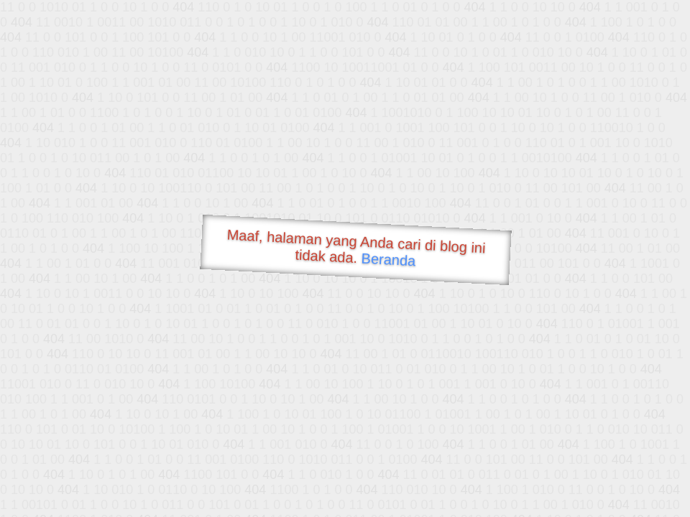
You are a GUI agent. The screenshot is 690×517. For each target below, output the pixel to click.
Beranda (388, 259)
